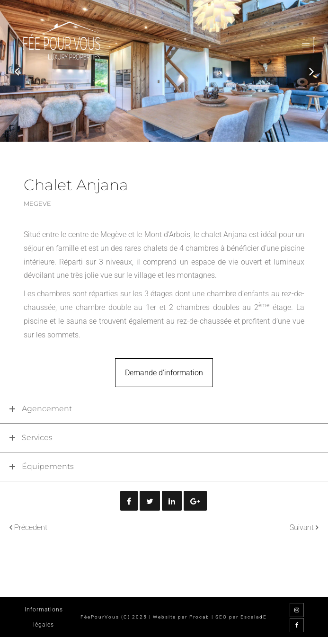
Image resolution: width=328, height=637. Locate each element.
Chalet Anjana (76, 185)
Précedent (30, 527)
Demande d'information (164, 372)
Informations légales (44, 617)
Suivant (302, 527)
